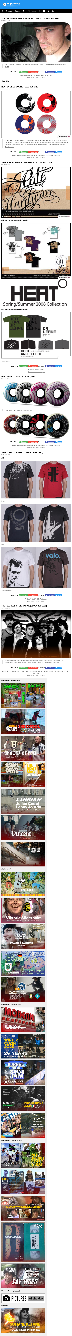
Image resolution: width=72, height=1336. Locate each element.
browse (17, 1291)
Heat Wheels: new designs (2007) (18, 377)
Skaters (9, 11)
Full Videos (31, 11)
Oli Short (38, 155)
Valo (38, 599)
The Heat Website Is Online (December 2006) (24, 606)
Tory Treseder (9, 64)
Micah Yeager (39, 671)
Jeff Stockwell (47, 155)
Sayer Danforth (50, 671)
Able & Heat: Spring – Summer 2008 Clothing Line (26, 162)
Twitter (59, 72)
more (18, 680)
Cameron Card (50, 64)
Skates (17, 11)
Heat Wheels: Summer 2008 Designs (19, 87)
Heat (38, 75)
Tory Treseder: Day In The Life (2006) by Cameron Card (29, 18)
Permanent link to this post (36, 77)
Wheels (20, 155)
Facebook (51, 72)
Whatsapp (24, 72)
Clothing (41, 369)
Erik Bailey (57, 155)
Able (34, 75)
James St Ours (61, 671)
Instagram (34, 72)
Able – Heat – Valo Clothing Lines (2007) (22, 452)
